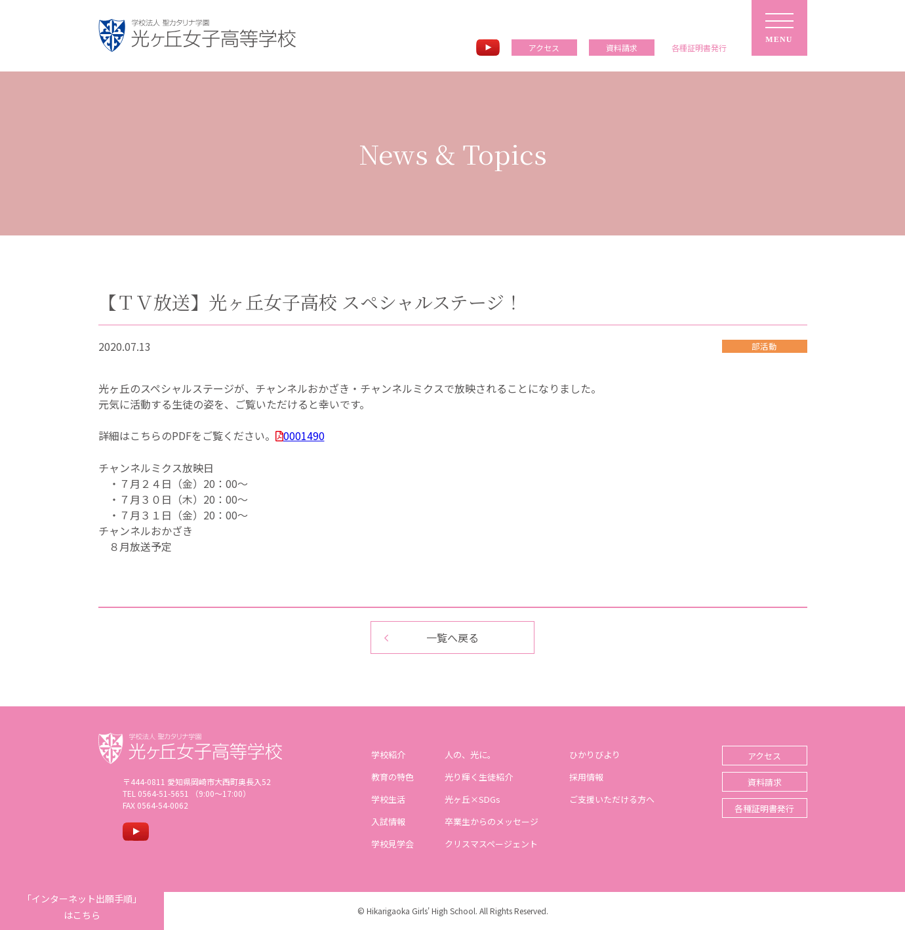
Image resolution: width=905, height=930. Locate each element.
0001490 (304, 435)
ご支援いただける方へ (611, 799)
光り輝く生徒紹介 (479, 777)
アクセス (544, 47)
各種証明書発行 (764, 808)
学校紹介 (388, 754)
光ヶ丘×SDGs (472, 799)
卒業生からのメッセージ (491, 821)
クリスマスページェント (491, 844)
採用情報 (586, 777)
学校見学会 (392, 844)
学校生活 (388, 799)
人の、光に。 (470, 754)
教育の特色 (392, 777)
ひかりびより (594, 754)
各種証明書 (699, 48)
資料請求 (621, 47)
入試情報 (388, 821)
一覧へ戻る (452, 637)
